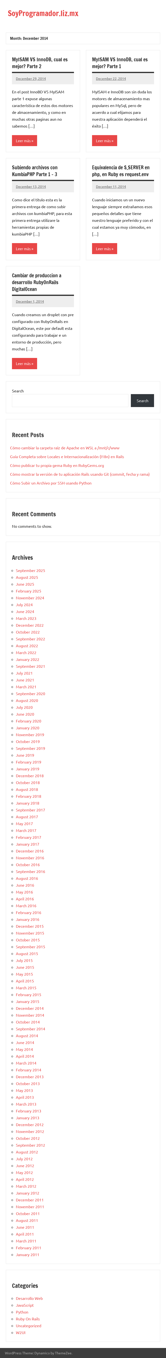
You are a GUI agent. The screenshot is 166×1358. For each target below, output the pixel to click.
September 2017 (30, 809)
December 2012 (30, 1124)
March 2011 (26, 1240)
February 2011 (28, 1247)
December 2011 (30, 1199)
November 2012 (30, 1131)
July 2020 (24, 706)
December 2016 (30, 850)
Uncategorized (28, 1325)
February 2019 (28, 761)
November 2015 (30, 932)
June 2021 (25, 679)
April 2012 (25, 1178)
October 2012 (28, 1137)
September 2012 (30, 1144)
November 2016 (30, 857)
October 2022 (28, 631)
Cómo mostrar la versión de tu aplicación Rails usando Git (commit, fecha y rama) (80, 474)
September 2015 (30, 946)
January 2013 (27, 1117)
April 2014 (25, 1055)
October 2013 (28, 1083)
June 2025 (25, 583)
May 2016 (24, 891)
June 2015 (25, 966)
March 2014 (26, 1062)
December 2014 (30, 1007)
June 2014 (25, 1042)
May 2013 (24, 1090)
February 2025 (28, 590)
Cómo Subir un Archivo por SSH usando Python (51, 482)
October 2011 (28, 1213)
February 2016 (28, 912)
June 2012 (25, 1165)
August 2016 (27, 877)
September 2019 (30, 747)
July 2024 (24, 604)
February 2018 (28, 795)
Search (18, 390)
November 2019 (30, 734)
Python (22, 1311)
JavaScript (25, 1305)
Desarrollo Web (29, 1298)
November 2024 (30, 597)
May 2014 (24, 1048)
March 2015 (26, 987)
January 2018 (27, 802)
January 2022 (27, 659)
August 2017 (27, 816)
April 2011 (25, 1233)
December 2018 (30, 775)
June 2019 (25, 754)
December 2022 (30, 624)
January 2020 (27, 727)
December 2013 (30, 1076)
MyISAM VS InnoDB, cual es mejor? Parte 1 (120, 63)
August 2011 (27, 1220)
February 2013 (28, 1110)
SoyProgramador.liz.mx (45, 13)
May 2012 (24, 1172)
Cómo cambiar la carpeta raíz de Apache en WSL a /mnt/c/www (64, 447)
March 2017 (26, 830)
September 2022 (30, 638)
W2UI (20, 1332)
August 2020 (27, 700)
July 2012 (24, 1158)
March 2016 (26, 905)
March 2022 (26, 652)
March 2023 (26, 617)
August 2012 (27, 1151)
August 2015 (27, 953)
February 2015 (28, 994)
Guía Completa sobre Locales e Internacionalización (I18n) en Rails (67, 456)
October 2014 (28, 1021)
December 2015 (30, 925)
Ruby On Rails (28, 1318)
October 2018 (28, 782)
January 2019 (27, 768)
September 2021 (30, 665)
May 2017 (24, 823)
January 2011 (27, 1254)
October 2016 (28, 864)
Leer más (23, 140)
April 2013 (25, 1096)
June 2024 (25, 611)
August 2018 (27, 789)
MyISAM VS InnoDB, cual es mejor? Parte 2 (40, 63)
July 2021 (24, 672)
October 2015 (28, 939)
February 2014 (28, 1069)
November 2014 (30, 1014)
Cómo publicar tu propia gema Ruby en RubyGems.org (57, 465)
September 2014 (30, 1028)
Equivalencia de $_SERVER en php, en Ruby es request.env (121, 171)
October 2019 (28, 741)
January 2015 (27, 1001)
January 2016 (27, 918)
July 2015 (24, 960)
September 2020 (30, 693)
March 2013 (26, 1103)
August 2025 (27, 576)
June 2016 (25, 884)
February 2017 (28, 836)
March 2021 (26, 686)
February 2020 (28, 720)
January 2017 (27, 843)
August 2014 (27, 1035)
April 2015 (25, 980)
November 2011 (30, 1206)
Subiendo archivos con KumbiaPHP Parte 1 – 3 (35, 171)
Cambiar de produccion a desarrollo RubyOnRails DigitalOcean (36, 282)
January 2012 (27, 1192)
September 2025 (30, 570)
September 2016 (30, 871)
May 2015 (24, 973)
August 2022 (27, 645)
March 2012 (26, 1185)
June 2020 (25, 713)
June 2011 (25, 1226)
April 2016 (25, 898)
